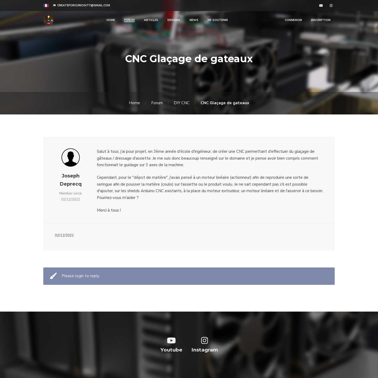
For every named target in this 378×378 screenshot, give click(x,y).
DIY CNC (182, 103)
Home (134, 103)
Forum (157, 103)
